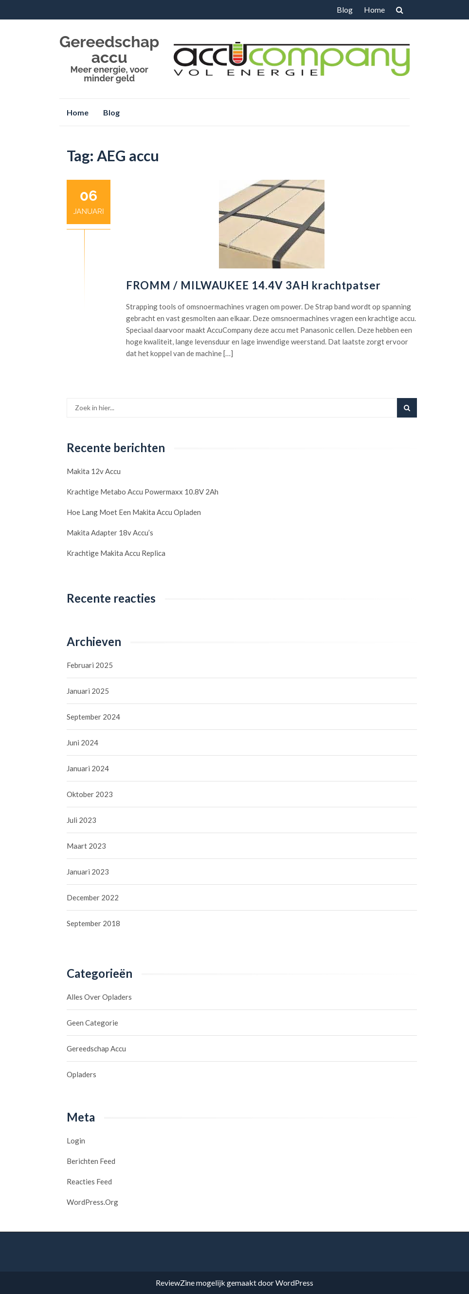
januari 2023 (88, 871)
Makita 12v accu (94, 471)
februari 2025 (90, 665)
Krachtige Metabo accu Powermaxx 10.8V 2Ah (142, 491)
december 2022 (93, 897)
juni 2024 (82, 742)
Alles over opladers (99, 996)
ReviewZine (175, 1282)
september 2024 (93, 716)
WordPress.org (92, 1202)
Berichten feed (91, 1161)
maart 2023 (86, 845)
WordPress (294, 1282)
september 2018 (93, 923)
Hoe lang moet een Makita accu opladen (134, 512)
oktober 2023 (90, 794)
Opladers (81, 1074)
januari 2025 (88, 690)
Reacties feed (89, 1181)
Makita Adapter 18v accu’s (110, 532)
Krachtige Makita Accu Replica (116, 553)
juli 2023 (81, 820)
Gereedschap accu (109, 49)
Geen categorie (92, 1022)
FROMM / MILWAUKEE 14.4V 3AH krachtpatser (253, 285)
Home (374, 9)
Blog (345, 9)
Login (76, 1140)
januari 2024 (88, 768)
